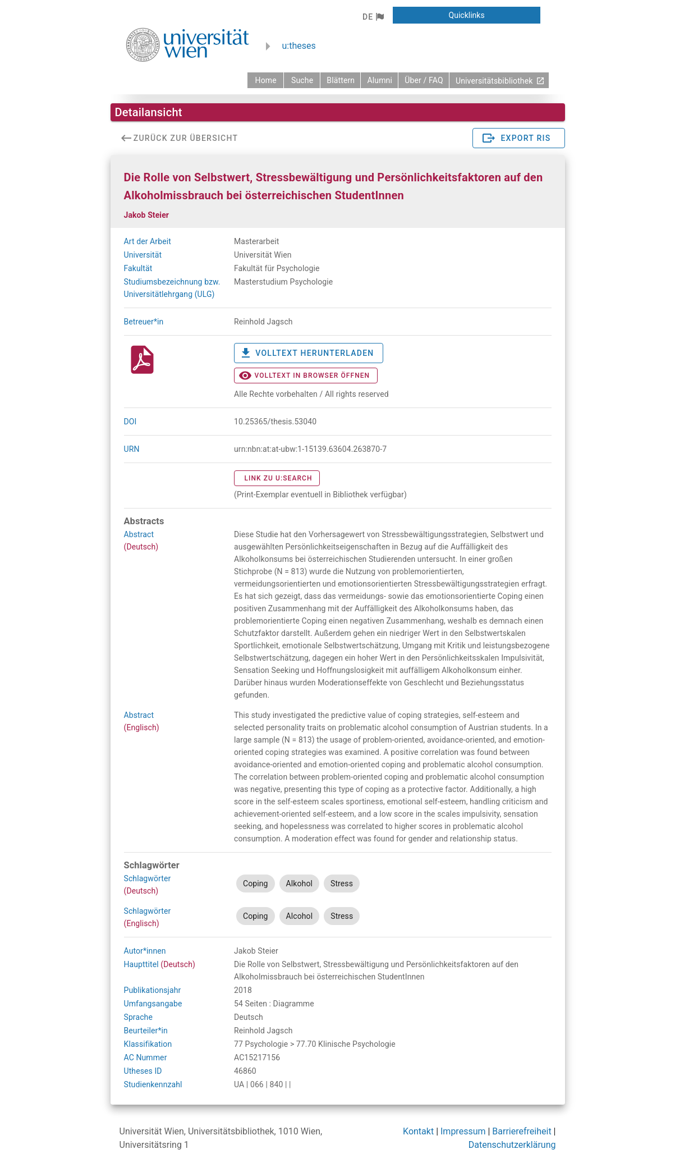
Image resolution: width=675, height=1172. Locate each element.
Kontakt (418, 1131)
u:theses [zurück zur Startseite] (299, 45)
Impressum (463, 1131)
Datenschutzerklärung (512, 1144)
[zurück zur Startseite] (265, 80)
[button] (373, 17)
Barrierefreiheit (521, 1131)
